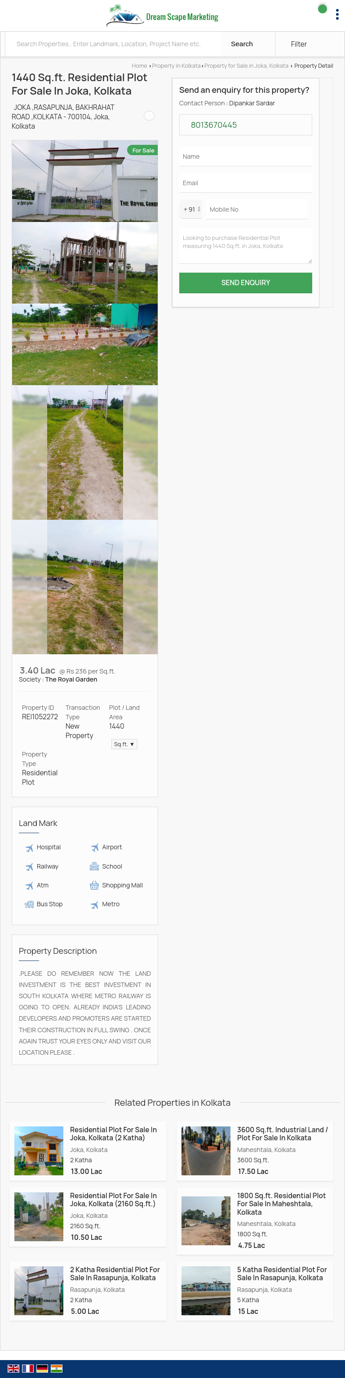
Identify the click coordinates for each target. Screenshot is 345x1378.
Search (242, 44)
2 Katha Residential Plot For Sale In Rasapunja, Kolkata (115, 1273)
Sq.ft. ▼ (124, 744)
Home (139, 66)
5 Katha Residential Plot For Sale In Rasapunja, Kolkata (282, 1273)
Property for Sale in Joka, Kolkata (246, 66)
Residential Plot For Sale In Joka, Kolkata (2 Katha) (113, 1134)
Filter (299, 44)
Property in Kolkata (176, 66)
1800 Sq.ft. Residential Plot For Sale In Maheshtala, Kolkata (281, 1204)
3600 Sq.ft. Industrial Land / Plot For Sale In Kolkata (282, 1134)
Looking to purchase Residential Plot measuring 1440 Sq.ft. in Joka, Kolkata (245, 246)
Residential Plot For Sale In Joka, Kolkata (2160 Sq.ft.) (113, 1199)
